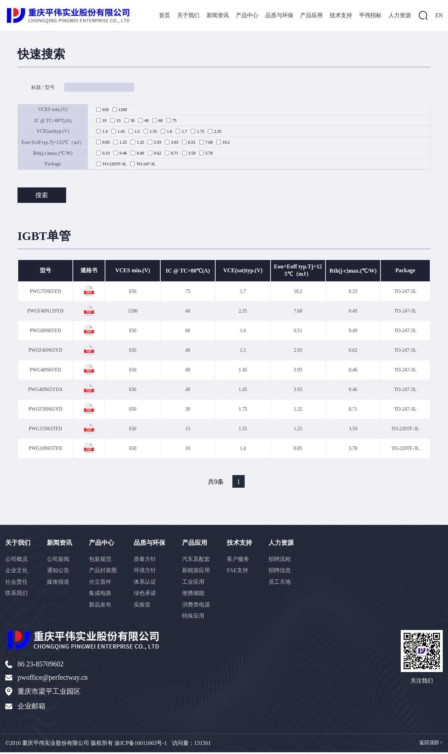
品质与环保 (279, 15)
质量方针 (147, 561)
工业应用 (196, 585)
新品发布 (102, 608)
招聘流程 (284, 561)
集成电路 (102, 596)
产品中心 (247, 15)
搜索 (42, 195)
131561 (202, 745)
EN (439, 15)
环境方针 (147, 573)
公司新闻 (59, 561)
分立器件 (102, 585)
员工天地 (284, 585)
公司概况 (16, 561)
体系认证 (147, 585)
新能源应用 (199, 573)
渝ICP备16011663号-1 (140, 745)
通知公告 (59, 573)
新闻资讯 (217, 15)
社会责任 (16, 585)
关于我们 (188, 15)
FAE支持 (241, 573)
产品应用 (311, 15)
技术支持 (341, 15)
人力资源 (399, 15)
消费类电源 (199, 608)
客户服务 (242, 561)
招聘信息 (284, 573)
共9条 (216, 483)
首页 (164, 15)
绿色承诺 (147, 596)
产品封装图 (105, 573)
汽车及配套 (199, 561)
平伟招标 (370, 15)
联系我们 (16, 596)
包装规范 (102, 561)
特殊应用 (196, 619)
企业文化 (16, 573)
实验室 (144, 608)
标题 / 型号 (43, 88)
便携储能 (196, 596)
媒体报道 (59, 585)
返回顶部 (431, 744)
